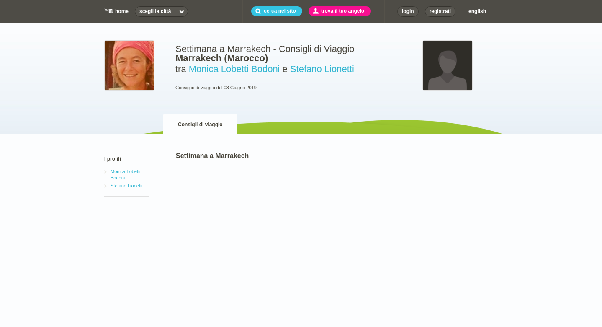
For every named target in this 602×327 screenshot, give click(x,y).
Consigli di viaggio (200, 124)
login (408, 11)
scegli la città (155, 11)
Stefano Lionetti (322, 69)
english (477, 11)
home (122, 11)
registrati (440, 11)
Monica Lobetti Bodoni (234, 69)
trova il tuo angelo (342, 11)
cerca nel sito (280, 11)
